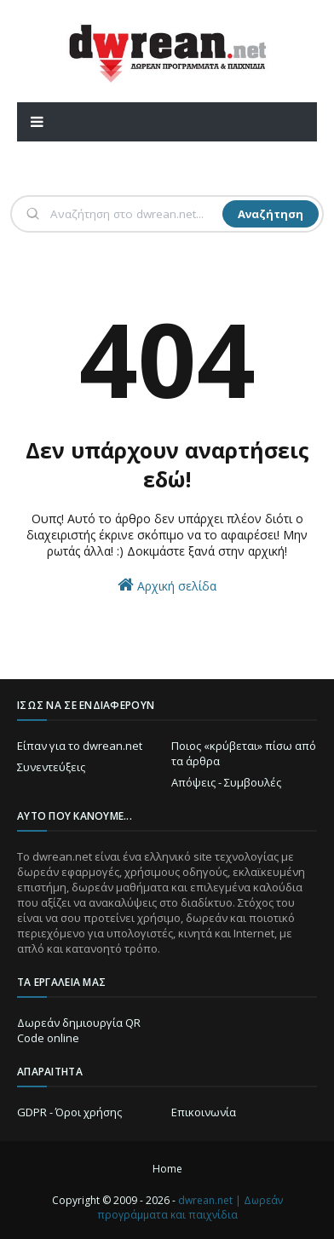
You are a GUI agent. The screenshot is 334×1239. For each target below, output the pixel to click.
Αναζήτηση (270, 214)
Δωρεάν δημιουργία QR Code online (79, 1030)
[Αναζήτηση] (134, 214)
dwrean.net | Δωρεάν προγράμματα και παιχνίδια (190, 1207)
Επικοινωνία (203, 1112)
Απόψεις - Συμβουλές (226, 782)
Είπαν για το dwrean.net (79, 745)
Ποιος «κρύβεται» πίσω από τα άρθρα (243, 753)
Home (167, 1168)
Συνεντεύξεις (51, 767)
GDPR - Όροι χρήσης (69, 1112)
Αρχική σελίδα (167, 585)
